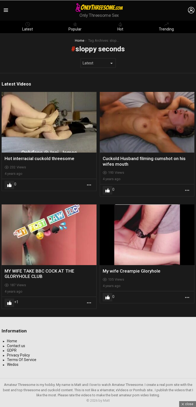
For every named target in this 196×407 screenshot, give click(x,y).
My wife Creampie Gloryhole (131, 271)
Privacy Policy (18, 355)
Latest (27, 26)
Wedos (12, 364)
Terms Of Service (21, 360)
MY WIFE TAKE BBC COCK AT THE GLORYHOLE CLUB (39, 273)
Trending (166, 26)
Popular (75, 26)
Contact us (16, 346)
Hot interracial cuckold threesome (39, 158)
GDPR (12, 350)
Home (12, 341)
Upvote (9, 185)
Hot (120, 26)
